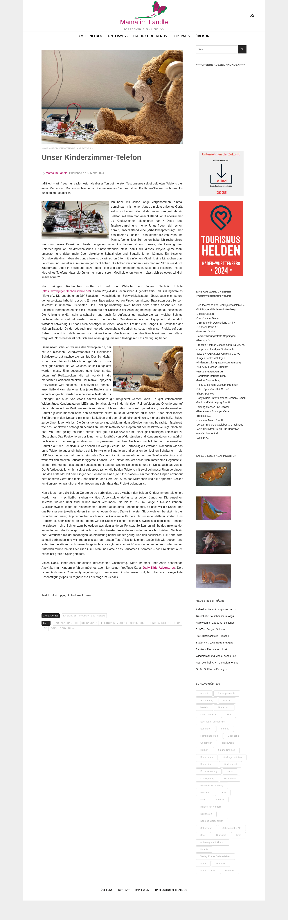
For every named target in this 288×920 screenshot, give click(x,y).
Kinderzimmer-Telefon (165, 642)
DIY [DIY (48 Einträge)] (229, 734)
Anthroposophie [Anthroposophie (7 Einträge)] (226, 712)
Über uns (203, 55)
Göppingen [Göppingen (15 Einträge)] (206, 762)
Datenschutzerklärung (171, 909)
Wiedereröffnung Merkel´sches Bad (216, 675)
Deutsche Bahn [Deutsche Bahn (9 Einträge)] (208, 734)
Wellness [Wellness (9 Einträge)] (230, 890)
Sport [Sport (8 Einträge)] (203, 854)
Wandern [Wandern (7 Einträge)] (221, 883)
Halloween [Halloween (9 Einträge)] (228, 762)
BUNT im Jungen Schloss (210, 648)
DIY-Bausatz (89, 642)
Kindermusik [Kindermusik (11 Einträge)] (230, 783)
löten (54, 648)
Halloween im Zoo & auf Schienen (215, 642)
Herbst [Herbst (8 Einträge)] (204, 769)
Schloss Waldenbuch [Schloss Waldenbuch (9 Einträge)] (211, 840)
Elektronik (107, 642)
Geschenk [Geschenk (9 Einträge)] (233, 755)
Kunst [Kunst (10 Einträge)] (230, 791)
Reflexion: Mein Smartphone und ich (216, 628)
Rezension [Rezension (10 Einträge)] (206, 833)
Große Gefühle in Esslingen (211, 688)
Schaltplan (67, 648)
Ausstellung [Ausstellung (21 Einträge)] (206, 720)
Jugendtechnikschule (132, 642)
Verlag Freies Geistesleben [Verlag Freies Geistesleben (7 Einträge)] (215, 876)
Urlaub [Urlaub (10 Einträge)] (204, 869)
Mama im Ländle (56, 192)
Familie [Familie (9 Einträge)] (225, 748)
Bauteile (73, 642)
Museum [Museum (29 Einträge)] (205, 812)
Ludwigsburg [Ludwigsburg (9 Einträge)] (207, 798)
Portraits (181, 55)
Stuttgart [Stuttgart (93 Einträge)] (221, 854)
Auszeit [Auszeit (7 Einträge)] (227, 720)
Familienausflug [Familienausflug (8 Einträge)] (209, 755)
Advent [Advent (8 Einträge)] (204, 712)
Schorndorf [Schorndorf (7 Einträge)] (206, 847)
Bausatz (59, 642)
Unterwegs (118, 55)
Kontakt (124, 909)
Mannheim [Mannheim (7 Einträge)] (230, 798)
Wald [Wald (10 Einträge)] (203, 883)
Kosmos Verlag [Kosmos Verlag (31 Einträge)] (208, 791)
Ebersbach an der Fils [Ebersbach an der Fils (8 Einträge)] (212, 741)
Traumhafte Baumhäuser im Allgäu (215, 635)
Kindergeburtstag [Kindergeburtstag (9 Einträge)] (232, 776)
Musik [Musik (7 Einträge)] (222, 812)
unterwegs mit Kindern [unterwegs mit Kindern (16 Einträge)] (212, 861)
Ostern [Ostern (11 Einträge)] (220, 819)
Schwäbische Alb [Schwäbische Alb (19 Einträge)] (231, 847)
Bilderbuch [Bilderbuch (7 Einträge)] (224, 727)
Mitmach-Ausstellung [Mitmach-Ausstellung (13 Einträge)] (212, 805)
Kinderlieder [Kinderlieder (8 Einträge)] (207, 783)
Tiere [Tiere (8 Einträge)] (238, 854)
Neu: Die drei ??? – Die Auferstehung (217, 682)
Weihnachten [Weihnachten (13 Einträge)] (207, 890)
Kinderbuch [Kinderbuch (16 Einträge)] (206, 776)
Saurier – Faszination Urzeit (212, 668)
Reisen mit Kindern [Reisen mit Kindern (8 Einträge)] (211, 826)
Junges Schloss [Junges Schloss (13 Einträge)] (226, 769)
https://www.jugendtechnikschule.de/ (66, 310)
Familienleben (89, 55)
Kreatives (70, 635)
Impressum (142, 909)
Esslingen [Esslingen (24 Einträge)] (205, 748)
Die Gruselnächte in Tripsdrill (212, 655)
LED (44, 648)
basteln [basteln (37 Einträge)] (204, 727)
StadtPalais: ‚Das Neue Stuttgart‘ (214, 662)
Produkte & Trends (150, 55)
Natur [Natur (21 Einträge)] (203, 819)
